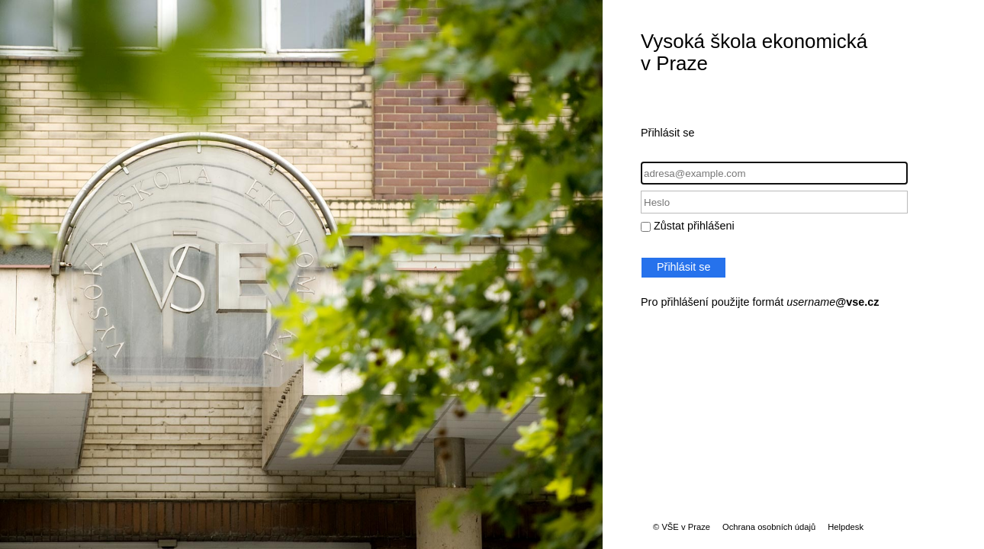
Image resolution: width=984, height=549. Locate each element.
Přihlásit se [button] (683, 267)
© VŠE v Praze (681, 526)
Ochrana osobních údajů (768, 526)
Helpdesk (845, 526)
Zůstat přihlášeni (694, 226)
